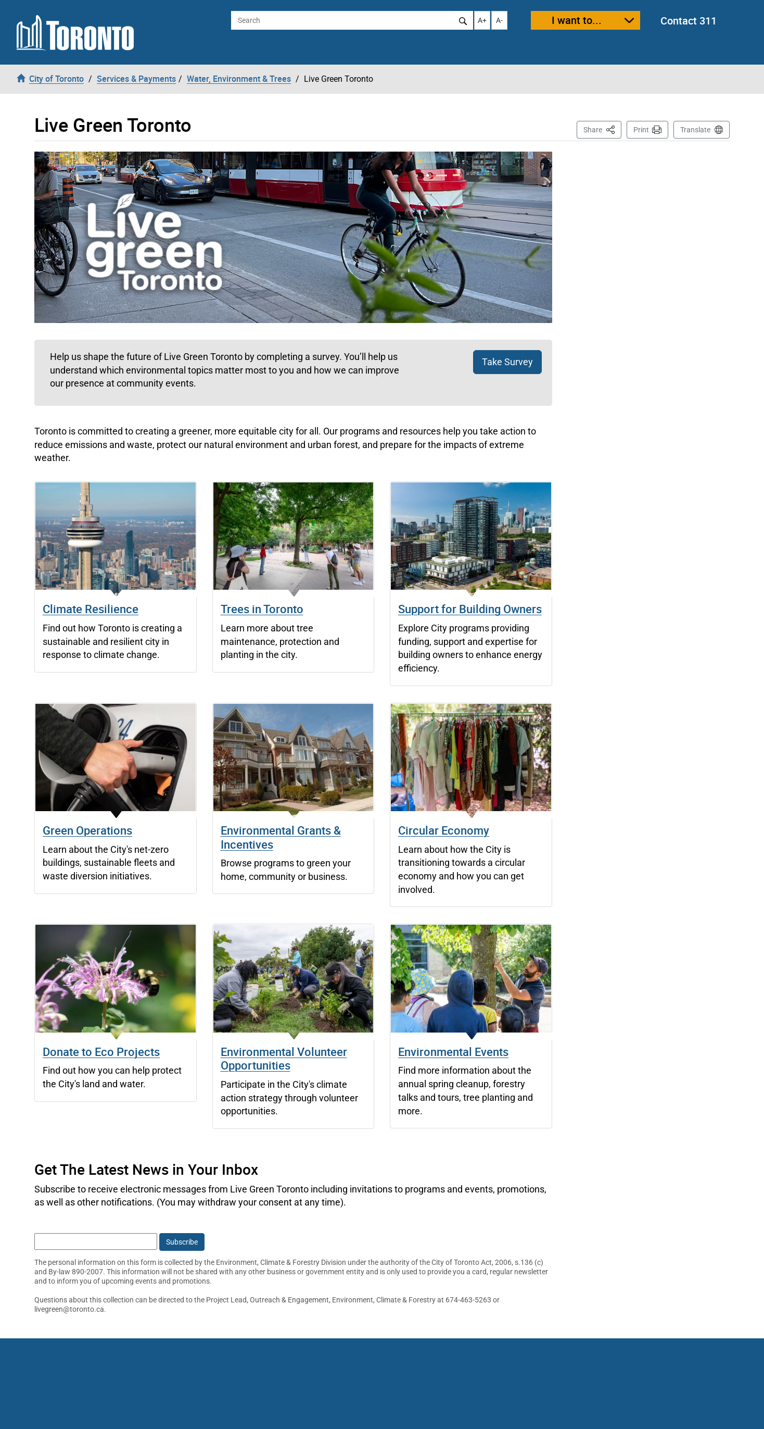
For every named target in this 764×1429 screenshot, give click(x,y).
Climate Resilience (90, 608)
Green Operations (87, 830)
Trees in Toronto (262, 608)
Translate (695, 130)
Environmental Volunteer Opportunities (284, 1058)
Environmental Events (453, 1051)
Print (641, 130)
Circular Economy (443, 830)
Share (602, 129)
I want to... (577, 20)
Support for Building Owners (470, 608)
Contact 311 (688, 21)
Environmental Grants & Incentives (281, 837)
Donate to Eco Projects (101, 1051)
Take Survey (507, 361)
